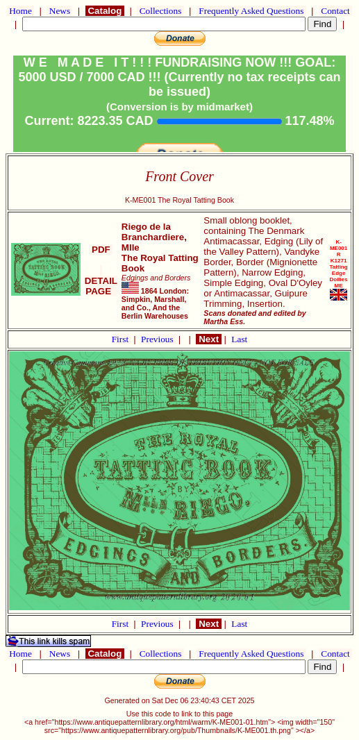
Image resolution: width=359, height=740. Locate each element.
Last (239, 339)
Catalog (104, 11)
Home (20, 11)
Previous (158, 339)
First (121, 339)
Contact (335, 11)
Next (208, 339)
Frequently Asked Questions (251, 11)
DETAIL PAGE (101, 280)
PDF (100, 249)
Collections (160, 11)
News (59, 11)
